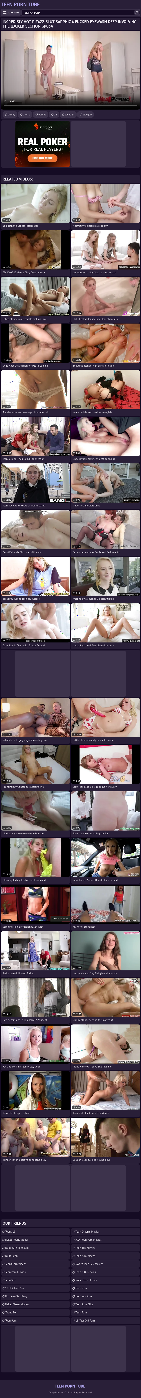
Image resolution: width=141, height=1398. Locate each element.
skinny (11, 114)
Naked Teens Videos (16, 1239)
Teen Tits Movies (85, 1247)
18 (55, 114)
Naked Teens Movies (17, 1304)
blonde (42, 114)
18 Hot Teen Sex (14, 1288)
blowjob (87, 114)
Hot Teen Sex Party (16, 1296)
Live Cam (13, 12)
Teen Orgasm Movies (87, 1231)
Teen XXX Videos (85, 1256)
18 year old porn (85, 1320)
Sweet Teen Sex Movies (89, 1264)
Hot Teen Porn (83, 1296)
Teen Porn (11, 1320)
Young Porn (11, 1312)
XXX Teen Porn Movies (88, 1239)
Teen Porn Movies (15, 1272)
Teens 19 (10, 1231)
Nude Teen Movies (86, 1280)
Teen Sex (10, 1280)
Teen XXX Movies (85, 1272)
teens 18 (70, 114)
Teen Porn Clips (84, 1304)
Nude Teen (11, 1256)
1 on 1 (26, 114)
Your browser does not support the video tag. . (70, 70)
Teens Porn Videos (15, 1264)
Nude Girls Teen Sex (17, 1247)
